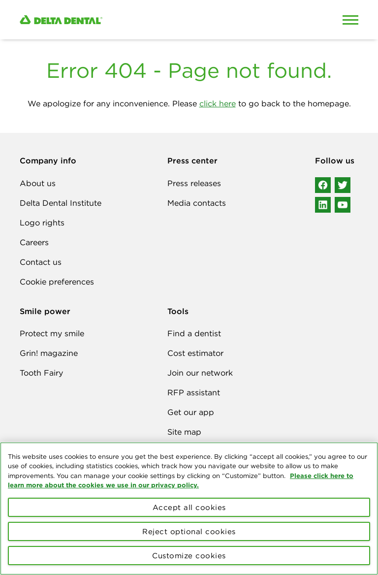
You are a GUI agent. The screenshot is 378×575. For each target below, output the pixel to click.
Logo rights (42, 222)
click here (217, 103)
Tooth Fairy (41, 373)
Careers (34, 242)
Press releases (194, 183)
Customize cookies (189, 555)
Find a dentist (194, 333)
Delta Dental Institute (60, 203)
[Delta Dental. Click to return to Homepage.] (145, 20)
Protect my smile (52, 333)
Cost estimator (195, 353)
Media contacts (196, 203)
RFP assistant (193, 392)
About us (38, 183)
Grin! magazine (49, 353)
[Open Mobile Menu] (350, 19)
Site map (184, 432)
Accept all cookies (189, 507)
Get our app (190, 412)
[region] (189, 508)
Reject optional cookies (189, 531)
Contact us (41, 262)
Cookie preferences (57, 282)
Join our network (200, 373)
